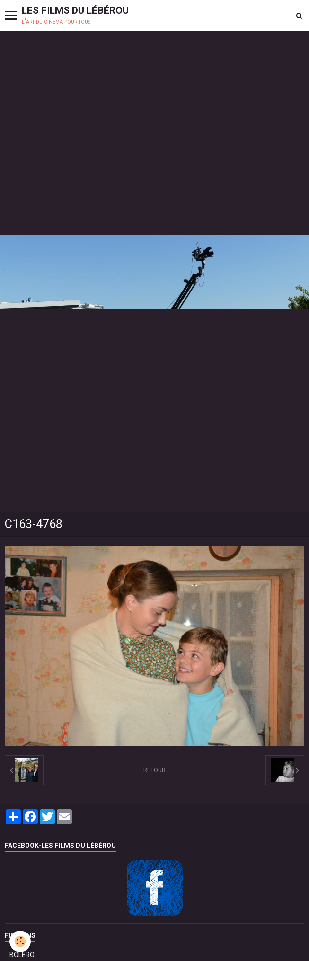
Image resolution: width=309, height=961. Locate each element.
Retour (154, 770)
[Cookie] (20, 941)
